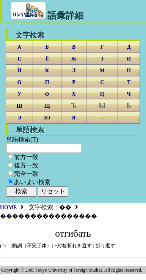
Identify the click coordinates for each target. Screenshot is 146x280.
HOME (8, 207)
